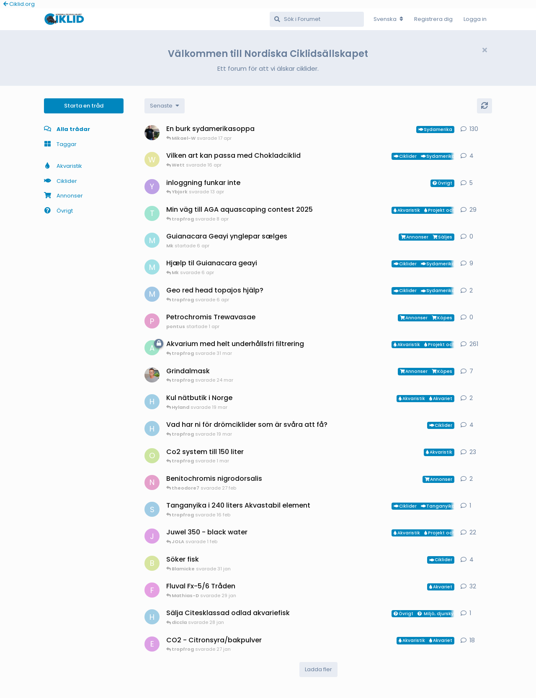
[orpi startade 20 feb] (152, 455)
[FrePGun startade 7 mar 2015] (152, 590)
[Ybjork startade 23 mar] (152, 186)
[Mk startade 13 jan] (152, 267)
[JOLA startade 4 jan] (152, 536)
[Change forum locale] (388, 19)
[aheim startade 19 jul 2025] (152, 347)
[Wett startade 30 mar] (152, 159)
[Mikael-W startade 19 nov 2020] (152, 132)
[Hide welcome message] (484, 50)
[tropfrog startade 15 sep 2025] (152, 213)
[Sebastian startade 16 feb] (152, 509)
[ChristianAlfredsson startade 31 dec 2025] (152, 374)
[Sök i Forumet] (317, 19)
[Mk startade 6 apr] (152, 240)
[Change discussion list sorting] (164, 105)
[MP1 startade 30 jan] (152, 294)
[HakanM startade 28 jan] (152, 616)
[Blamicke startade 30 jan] (152, 563)
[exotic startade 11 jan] (152, 644)
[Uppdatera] (484, 105)
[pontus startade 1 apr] (152, 320)
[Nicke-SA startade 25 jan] (152, 482)
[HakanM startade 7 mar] (152, 401)
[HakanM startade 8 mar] (152, 428)
